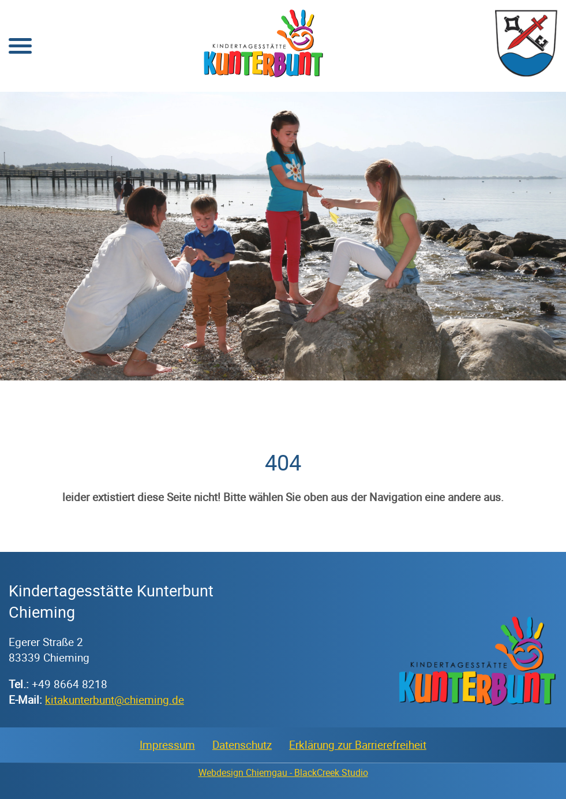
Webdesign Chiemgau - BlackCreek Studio (283, 772)
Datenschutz (242, 744)
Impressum (167, 744)
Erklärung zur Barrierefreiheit (357, 744)
